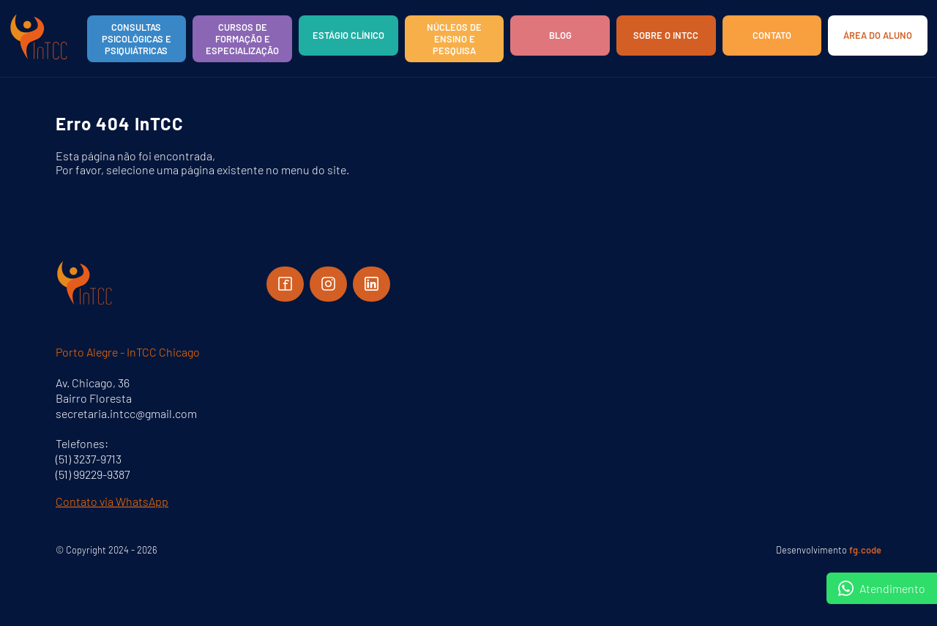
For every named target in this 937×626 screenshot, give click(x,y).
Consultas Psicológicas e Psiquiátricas (136, 38)
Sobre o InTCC (665, 35)
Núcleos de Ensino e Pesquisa (454, 38)
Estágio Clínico (348, 35)
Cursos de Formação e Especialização (242, 38)
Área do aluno (877, 35)
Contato (772, 35)
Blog (560, 35)
